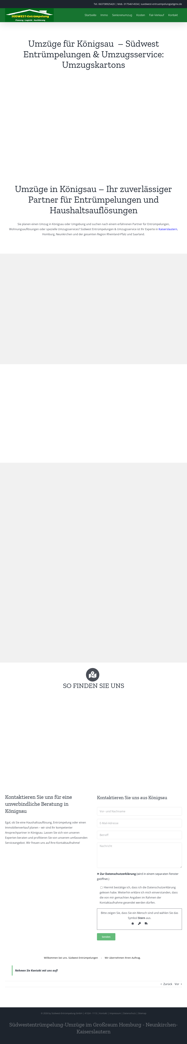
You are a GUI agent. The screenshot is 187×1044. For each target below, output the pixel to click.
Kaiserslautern (168, 229)
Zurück (167, 984)
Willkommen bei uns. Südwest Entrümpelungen (71, 957)
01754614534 (131, 4)
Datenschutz (129, 1013)
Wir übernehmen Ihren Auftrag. (123, 957)
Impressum (115, 1013)
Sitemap (142, 1013)
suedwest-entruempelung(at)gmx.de (161, 4)
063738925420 (106, 4)
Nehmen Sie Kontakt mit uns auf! (36, 970)
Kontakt (103, 1013)
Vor (177, 984)
